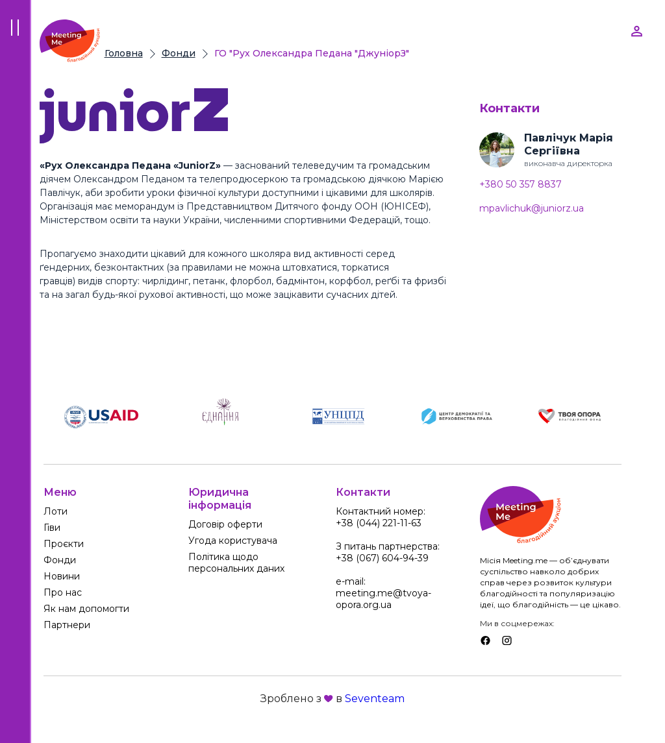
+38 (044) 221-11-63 (378, 523)
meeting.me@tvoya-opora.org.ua (383, 599)
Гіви (52, 527)
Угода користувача (232, 540)
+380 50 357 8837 (520, 184)
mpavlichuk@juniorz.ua (531, 208)
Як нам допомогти (86, 609)
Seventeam (375, 698)
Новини (62, 576)
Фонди (178, 53)
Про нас (63, 592)
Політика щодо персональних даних (236, 562)
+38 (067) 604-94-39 (382, 558)
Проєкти (64, 544)
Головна (124, 53)
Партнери (67, 625)
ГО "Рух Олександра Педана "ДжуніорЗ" (311, 53)
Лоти (56, 511)
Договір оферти (225, 524)
